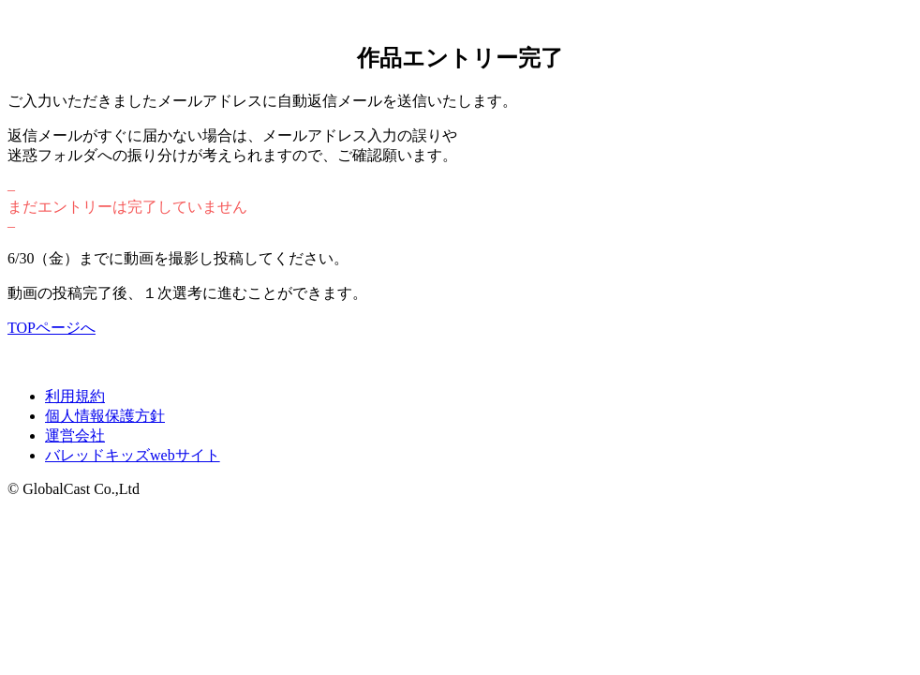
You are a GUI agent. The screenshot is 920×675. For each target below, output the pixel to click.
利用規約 (75, 396)
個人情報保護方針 (105, 416)
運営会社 (75, 435)
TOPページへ (51, 328)
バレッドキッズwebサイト (132, 455)
